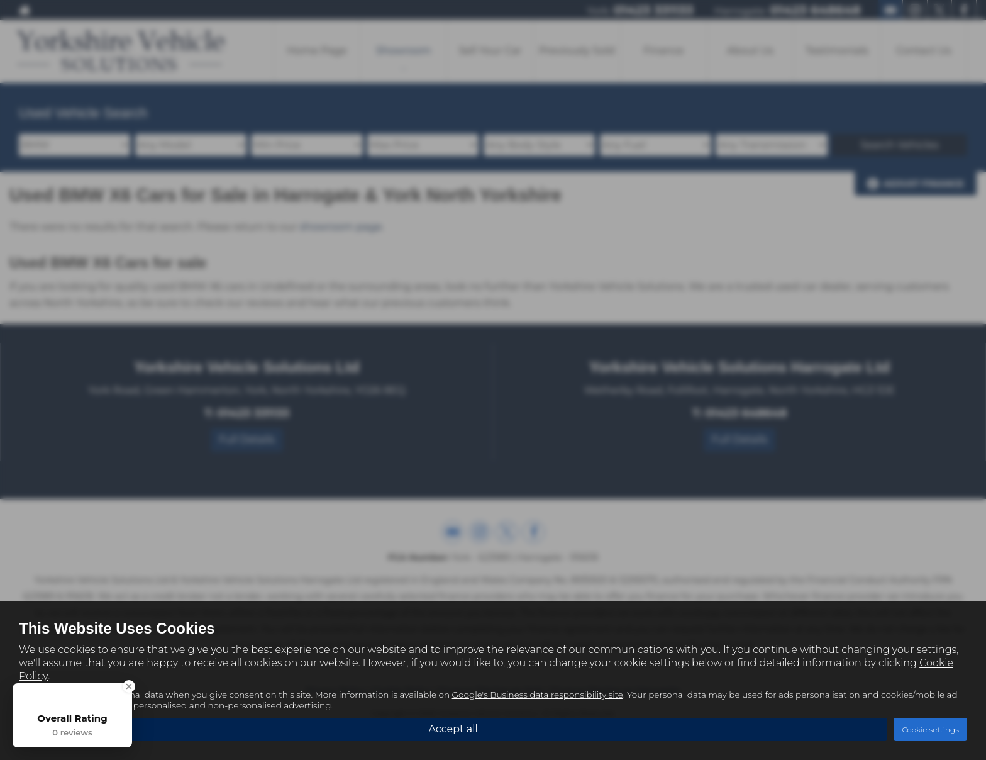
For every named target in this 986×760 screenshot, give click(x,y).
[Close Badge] (129, 686)
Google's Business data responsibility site (537, 695)
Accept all (452, 729)
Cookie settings (930, 729)
